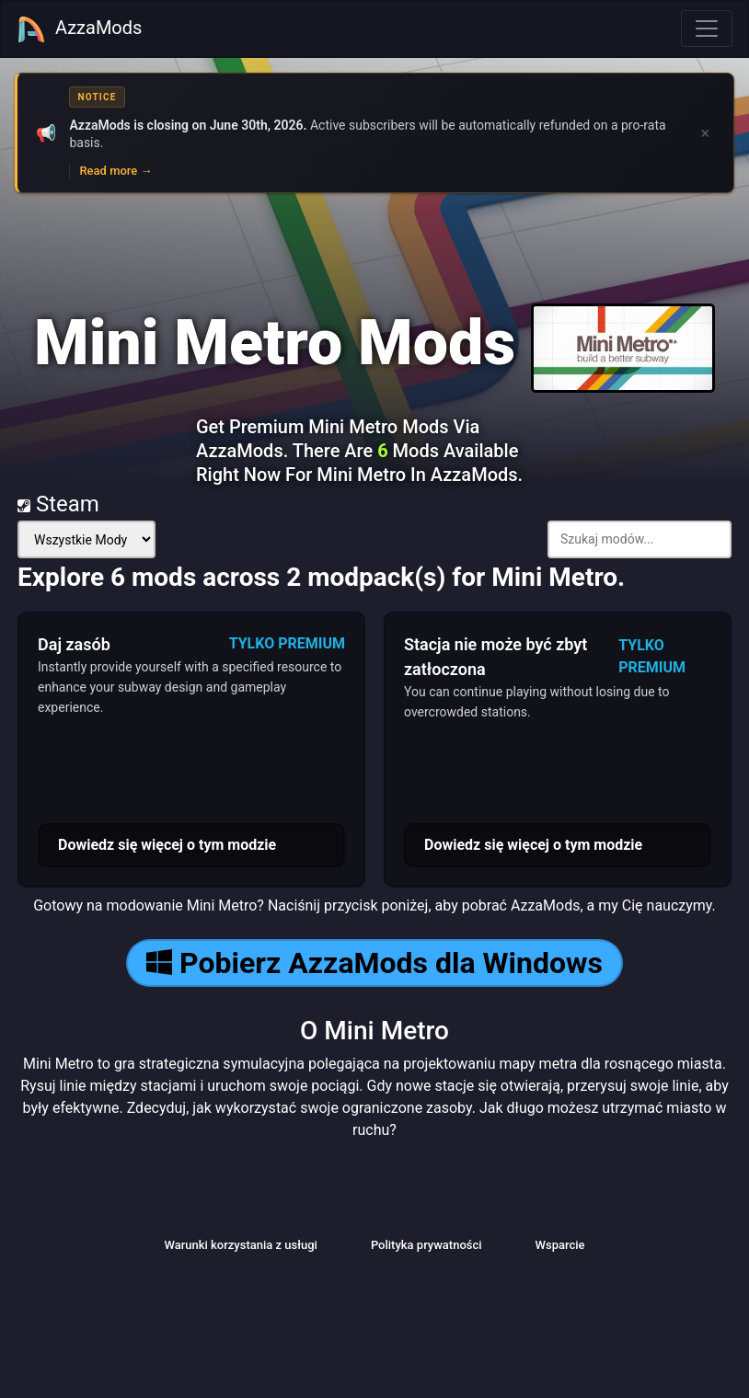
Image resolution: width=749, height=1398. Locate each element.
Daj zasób (74, 644)
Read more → (115, 171)
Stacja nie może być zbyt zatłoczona (495, 657)
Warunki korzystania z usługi (240, 1245)
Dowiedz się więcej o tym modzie (167, 845)
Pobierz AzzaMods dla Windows (374, 962)
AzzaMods (79, 29)
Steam (58, 504)
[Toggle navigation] (706, 28)
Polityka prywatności (426, 1245)
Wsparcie (560, 1245)
